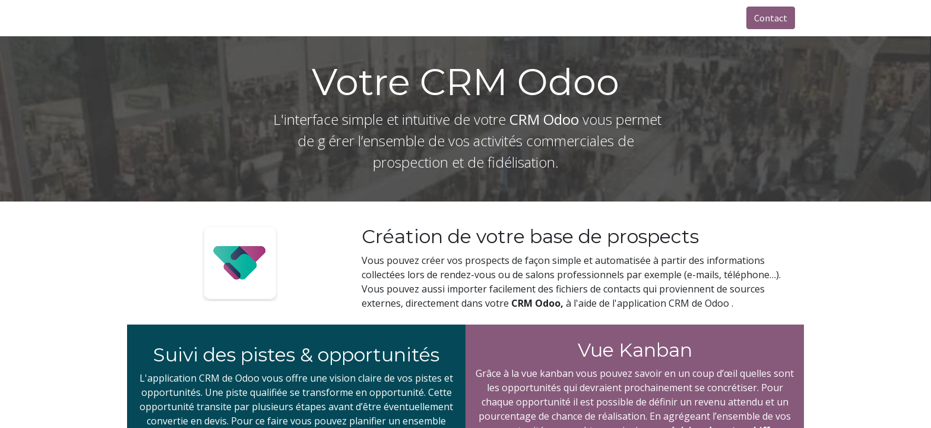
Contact (770, 18)
